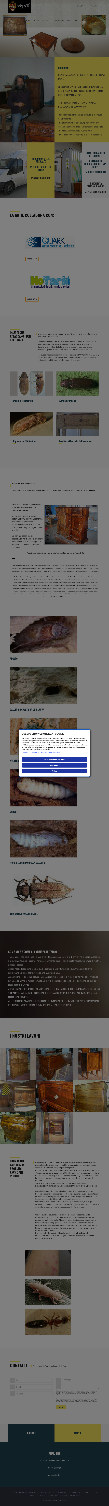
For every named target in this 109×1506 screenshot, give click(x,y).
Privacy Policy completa (50, 752)
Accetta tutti (55, 765)
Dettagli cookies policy (30, 752)
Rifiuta (54, 771)
